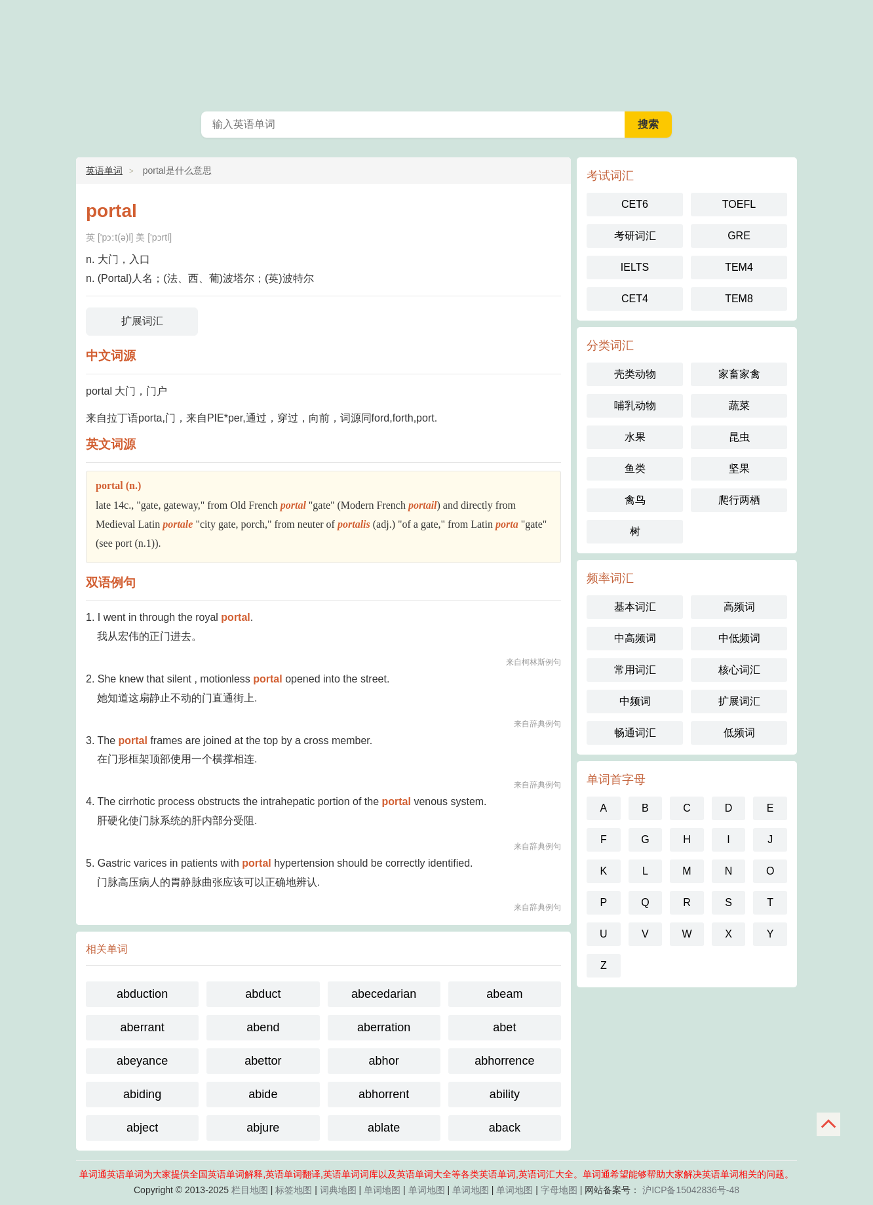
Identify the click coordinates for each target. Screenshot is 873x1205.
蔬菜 (739, 405)
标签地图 (293, 1190)
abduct (263, 993)
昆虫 (739, 437)
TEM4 (739, 267)
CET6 (634, 204)
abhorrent (384, 1094)
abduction (142, 993)
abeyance (142, 1060)
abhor (384, 1060)
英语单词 (436, 52)
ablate (384, 1127)
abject (142, 1127)
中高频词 (635, 638)
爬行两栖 (739, 499)
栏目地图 (249, 1190)
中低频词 (739, 638)
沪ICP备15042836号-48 (690, 1190)
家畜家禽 (739, 374)
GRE (739, 235)
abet (504, 1027)
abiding (142, 1094)
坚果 (739, 468)
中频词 (635, 701)
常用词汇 (635, 669)
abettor (262, 1060)
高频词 (739, 606)
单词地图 (382, 1190)
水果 (635, 437)
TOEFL (739, 204)
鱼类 (635, 468)
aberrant (143, 1027)
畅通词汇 (635, 732)
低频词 (739, 732)
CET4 (634, 298)
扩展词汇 (142, 320)
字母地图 (559, 1190)
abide (262, 1094)
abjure (262, 1127)
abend (262, 1027)
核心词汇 (739, 669)
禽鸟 (635, 499)
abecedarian (383, 993)
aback (504, 1127)
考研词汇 (635, 235)
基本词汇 (635, 606)
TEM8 (739, 298)
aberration (383, 1027)
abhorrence (504, 1060)
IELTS (635, 267)
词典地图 (338, 1190)
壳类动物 (635, 374)
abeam (504, 993)
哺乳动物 (635, 405)
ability (505, 1094)
